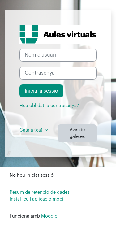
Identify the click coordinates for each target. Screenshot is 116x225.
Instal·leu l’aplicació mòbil (37, 199)
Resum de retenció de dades (40, 192)
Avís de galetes (77, 133)
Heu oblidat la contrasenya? (49, 105)
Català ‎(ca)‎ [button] (31, 130)
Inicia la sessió (41, 91)
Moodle (49, 216)
